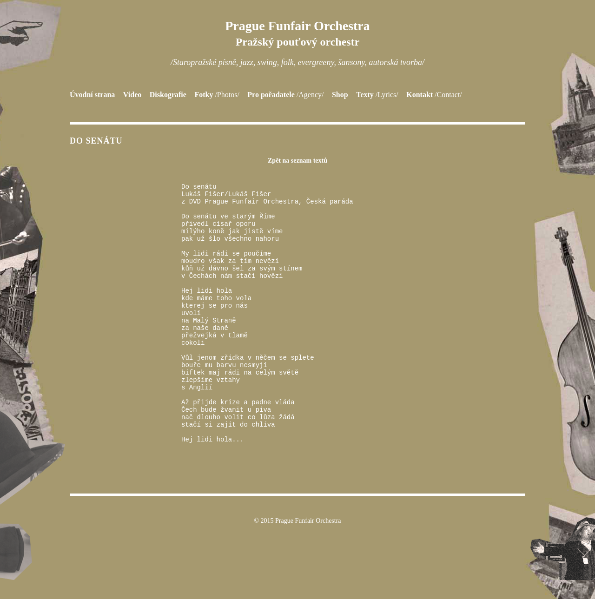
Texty (377, 95)
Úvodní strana (92, 95)
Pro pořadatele (285, 95)
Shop (340, 95)
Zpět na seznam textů (297, 160)
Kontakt (434, 95)
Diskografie (168, 95)
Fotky (216, 95)
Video (132, 95)
